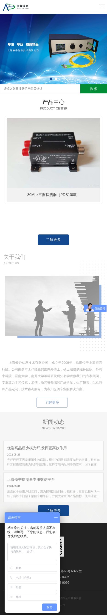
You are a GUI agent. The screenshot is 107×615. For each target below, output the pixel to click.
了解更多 (53, 240)
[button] (51, 79)
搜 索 (93, 89)
